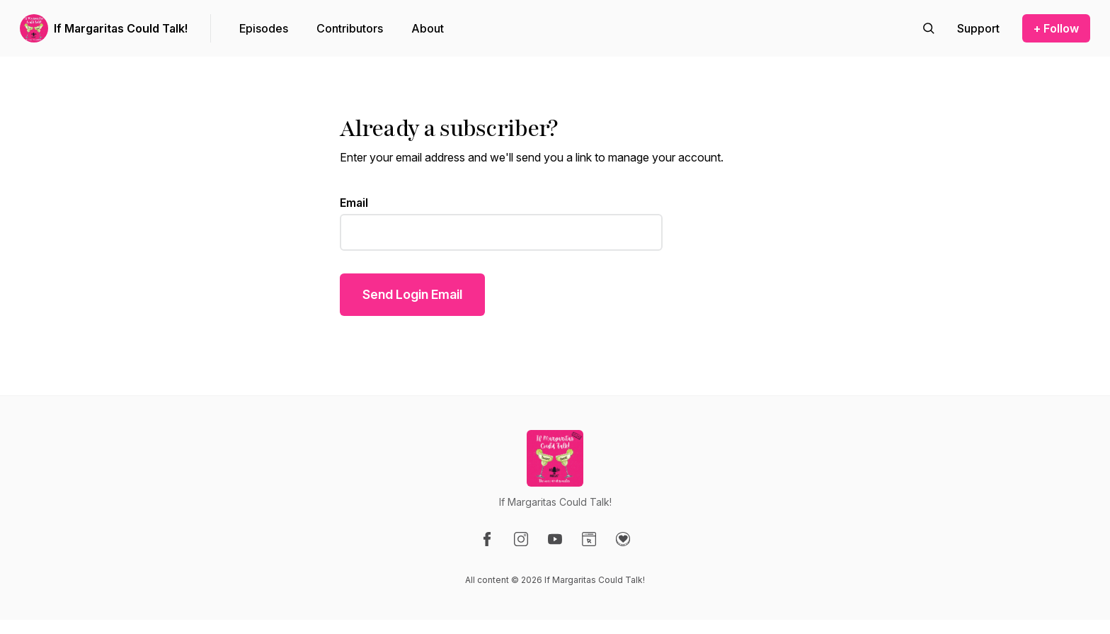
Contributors (349, 28)
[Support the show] (978, 28)
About (427, 28)
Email (354, 203)
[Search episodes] (928, 28)
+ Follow (1056, 28)
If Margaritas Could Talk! (121, 28)
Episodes (263, 28)
